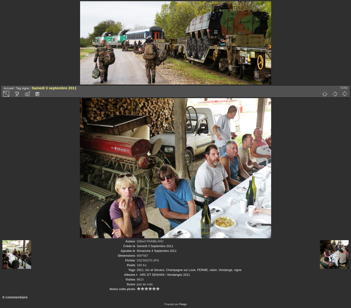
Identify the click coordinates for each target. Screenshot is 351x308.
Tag (18, 88)
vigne (25, 88)
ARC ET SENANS (152, 274)
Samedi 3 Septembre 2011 (155, 246)
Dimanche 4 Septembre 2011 (156, 251)
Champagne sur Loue (180, 270)
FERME (202, 270)
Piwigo (183, 304)
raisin (213, 270)
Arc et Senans (154, 270)
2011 (140, 270)
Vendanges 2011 (178, 274)
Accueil (8, 88)
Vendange (225, 270)
